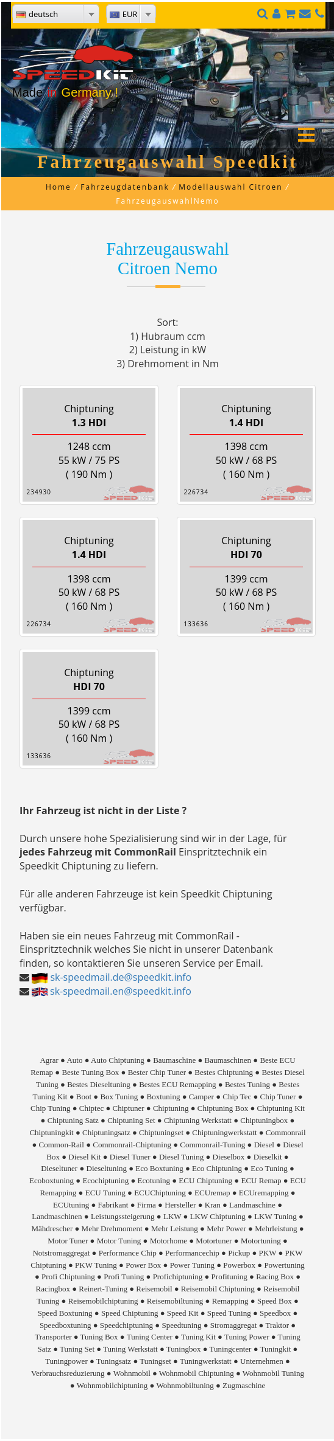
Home (58, 187)
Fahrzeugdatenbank (124, 187)
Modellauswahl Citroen (230, 187)
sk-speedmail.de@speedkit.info (120, 977)
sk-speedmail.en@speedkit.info (120, 991)
